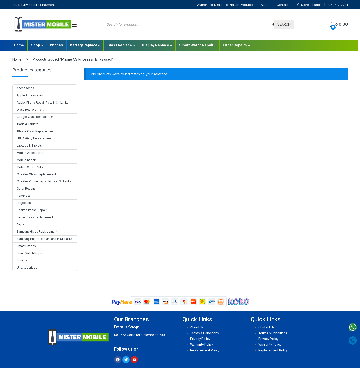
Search (284, 24)
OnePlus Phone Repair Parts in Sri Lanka (42, 181)
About (265, 4)
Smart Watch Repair (196, 45)
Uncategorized (25, 267)
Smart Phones (24, 246)
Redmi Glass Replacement (33, 217)
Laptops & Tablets (27, 145)
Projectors (22, 203)
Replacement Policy (204, 350)
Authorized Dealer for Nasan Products (225, 4)
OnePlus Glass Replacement (34, 174)
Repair (19, 224)
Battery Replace (83, 45)
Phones (56, 45)
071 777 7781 (338, 4)
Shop (35, 45)
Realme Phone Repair (29, 210)
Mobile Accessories (28, 153)
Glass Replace (119, 45)
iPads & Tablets (25, 124)
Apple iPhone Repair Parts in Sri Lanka (41, 102)
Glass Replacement (28, 109)
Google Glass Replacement (34, 117)
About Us (197, 327)
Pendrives (22, 195)
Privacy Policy (200, 339)
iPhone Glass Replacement (33, 131)
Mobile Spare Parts (28, 167)
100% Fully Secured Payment (33, 4)
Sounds (20, 260)
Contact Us (266, 327)
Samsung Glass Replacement (35, 231)
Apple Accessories (28, 95)
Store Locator (308, 5)
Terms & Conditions (204, 333)
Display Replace (155, 45)
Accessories (23, 88)
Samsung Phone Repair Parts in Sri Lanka (43, 239)
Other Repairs (235, 45)
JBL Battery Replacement (32, 138)
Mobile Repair (24, 160)
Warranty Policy (201, 344)
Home (19, 45)
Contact (282, 4)
